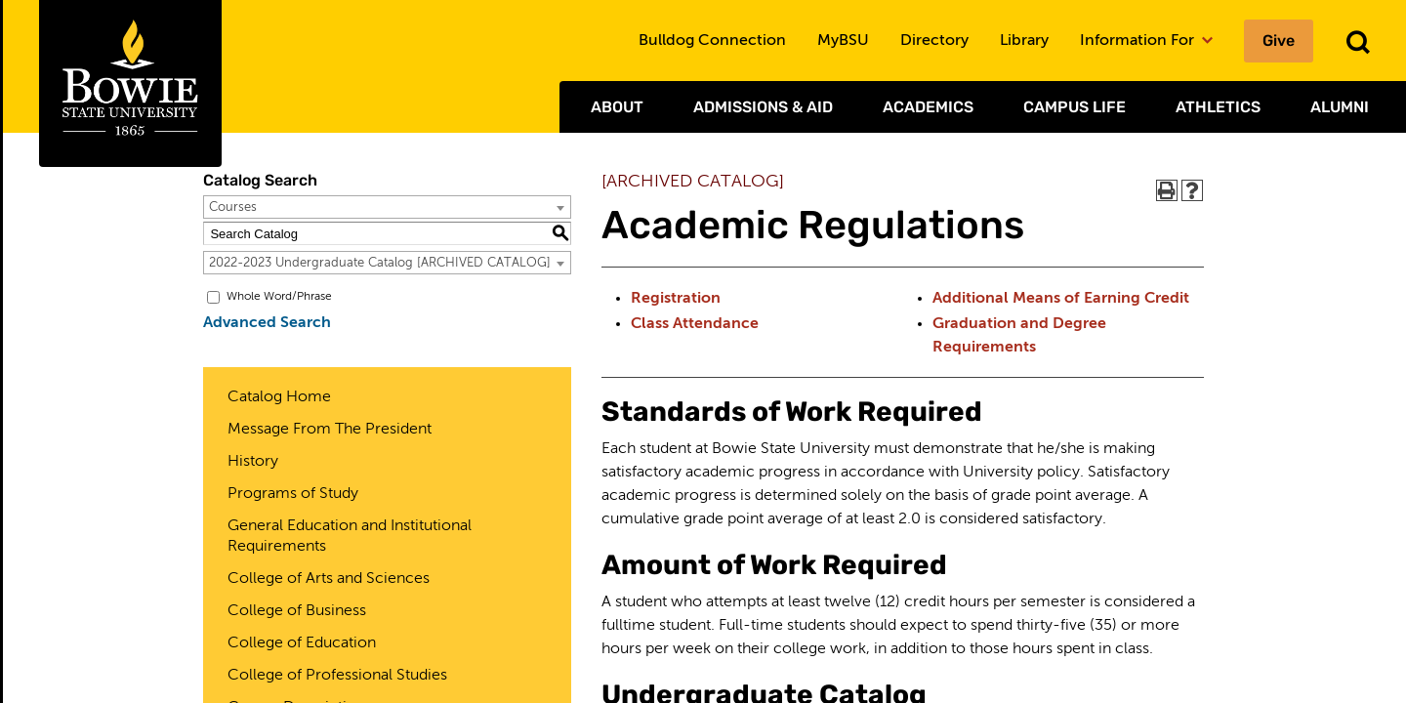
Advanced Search (267, 323)
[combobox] (387, 207)
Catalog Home (279, 397)
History (252, 462)
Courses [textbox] (233, 207)
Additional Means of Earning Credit (1060, 299)
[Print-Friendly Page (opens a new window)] (1167, 190)
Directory (934, 41)
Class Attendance (695, 324)
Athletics (1218, 107)
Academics (928, 107)
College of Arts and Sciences (328, 579)
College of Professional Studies (337, 675)
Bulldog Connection (712, 41)
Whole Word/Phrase (279, 297)
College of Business (296, 611)
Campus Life (1074, 107)
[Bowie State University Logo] (130, 83)
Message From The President (329, 429)
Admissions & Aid (763, 107)
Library (1024, 41)
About (617, 107)
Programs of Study (292, 494)
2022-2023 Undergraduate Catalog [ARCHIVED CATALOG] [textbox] (380, 263)
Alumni (1339, 107)
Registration (676, 299)
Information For (1146, 41)
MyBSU (843, 41)
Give (1278, 40)
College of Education (301, 643)
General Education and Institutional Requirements (349, 536)
